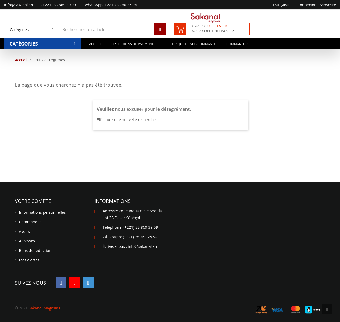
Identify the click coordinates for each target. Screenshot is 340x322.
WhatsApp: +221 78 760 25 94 (110, 4)
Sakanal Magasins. (45, 308)
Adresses (27, 240)
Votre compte (33, 201)
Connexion (307, 4)
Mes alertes (29, 260)
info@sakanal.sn (142, 246)
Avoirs (24, 231)
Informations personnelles (42, 212)
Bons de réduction (35, 250)
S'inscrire (328, 4)
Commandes (30, 221)
